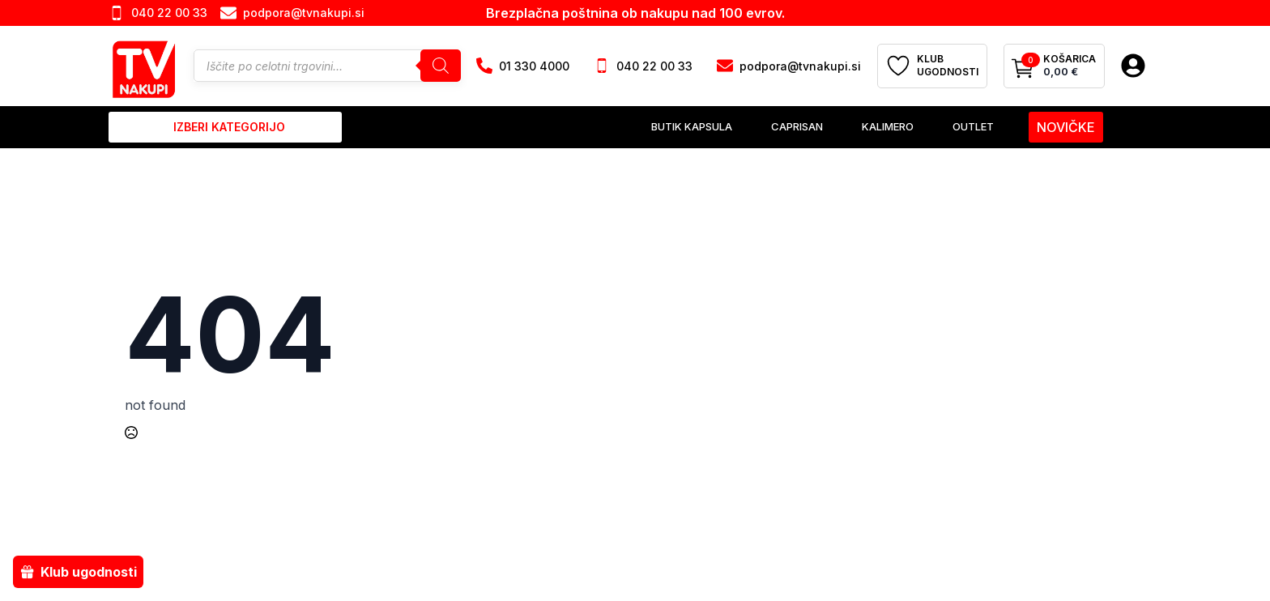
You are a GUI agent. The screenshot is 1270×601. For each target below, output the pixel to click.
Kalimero (888, 126)
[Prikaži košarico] (1054, 66)
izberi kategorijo (229, 127)
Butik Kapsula (691, 126)
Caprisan (797, 126)
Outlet (973, 126)
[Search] (440, 65)
